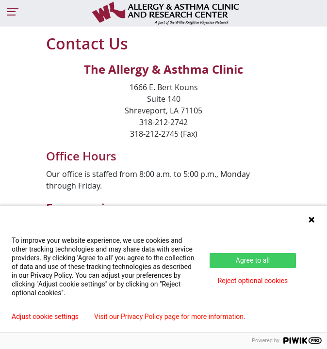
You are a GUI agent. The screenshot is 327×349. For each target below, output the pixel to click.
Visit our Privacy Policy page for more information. (169, 316)
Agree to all (253, 260)
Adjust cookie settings (45, 316)
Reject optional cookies (253, 281)
